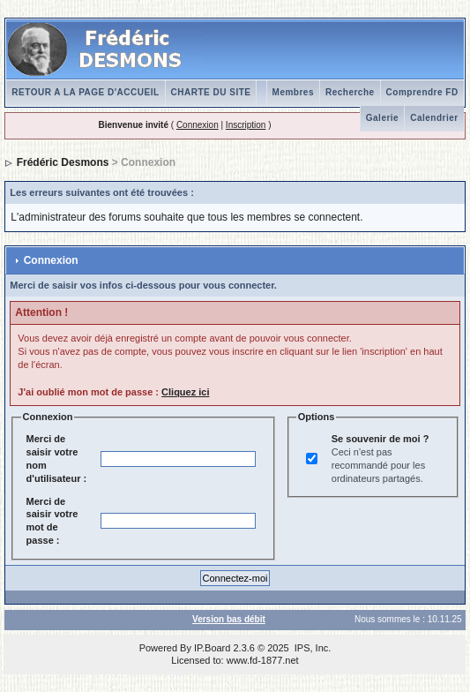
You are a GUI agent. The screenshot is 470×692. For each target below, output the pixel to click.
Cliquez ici (185, 392)
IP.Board (212, 648)
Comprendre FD (422, 92)
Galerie (382, 118)
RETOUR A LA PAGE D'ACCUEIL (85, 92)
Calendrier (434, 118)
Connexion (197, 125)
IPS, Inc (312, 648)
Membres (293, 92)
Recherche (350, 92)
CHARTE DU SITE (211, 92)
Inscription (246, 125)
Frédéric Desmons (63, 162)
